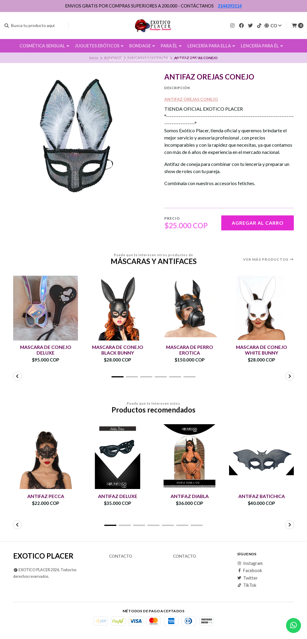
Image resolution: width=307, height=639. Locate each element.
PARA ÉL (171, 45)
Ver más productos (268, 259)
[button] (118, 376)
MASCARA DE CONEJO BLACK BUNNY (117, 350)
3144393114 (230, 5)
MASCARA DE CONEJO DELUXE (45, 350)
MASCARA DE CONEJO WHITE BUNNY (261, 350)
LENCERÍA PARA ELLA (211, 45)
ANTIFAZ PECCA (45, 496)
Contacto (120, 556)
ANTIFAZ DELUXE (118, 496)
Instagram (250, 563)
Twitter (247, 578)
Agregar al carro (258, 223)
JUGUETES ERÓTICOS (99, 45)
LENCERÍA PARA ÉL (262, 45)
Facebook (249, 570)
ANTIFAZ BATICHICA (261, 496)
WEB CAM (188, 59)
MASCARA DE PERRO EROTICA (189, 350)
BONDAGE (142, 45)
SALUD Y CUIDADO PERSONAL (140, 59)
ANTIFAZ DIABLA (189, 496)
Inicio (93, 58)
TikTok (246, 585)
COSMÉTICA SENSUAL (44, 45)
